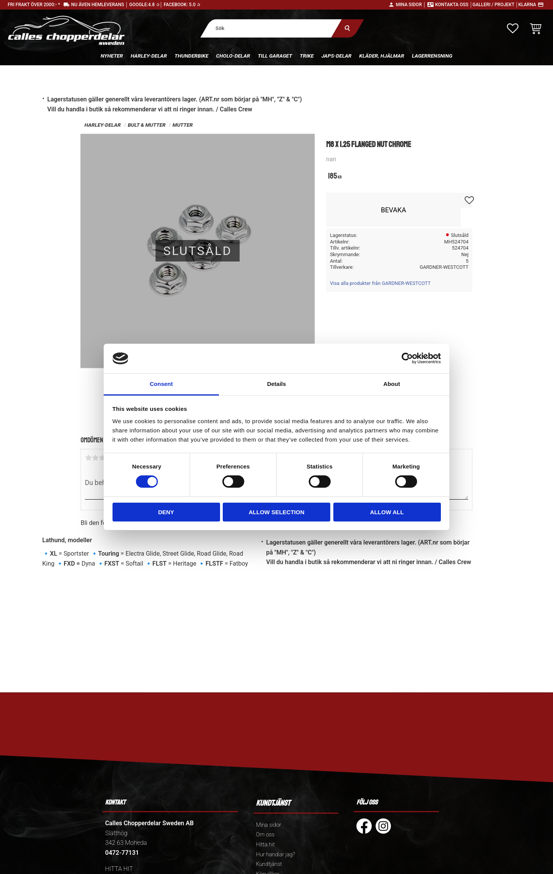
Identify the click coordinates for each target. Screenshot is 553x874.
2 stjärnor (95, 457)
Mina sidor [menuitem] (268, 825)
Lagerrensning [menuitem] (432, 56)
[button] (512, 28)
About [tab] (391, 384)
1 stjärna (88, 457)
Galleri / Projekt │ (495, 4)
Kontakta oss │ (453, 4)
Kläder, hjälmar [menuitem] (381, 56)
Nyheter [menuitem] (112, 56)
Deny (166, 512)
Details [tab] (276, 384)
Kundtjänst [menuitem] (269, 864)
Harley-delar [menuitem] (149, 56)
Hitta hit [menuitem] (265, 844)
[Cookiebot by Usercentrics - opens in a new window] (407, 358)
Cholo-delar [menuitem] (233, 56)
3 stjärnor (102, 457)
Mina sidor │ (411, 4)
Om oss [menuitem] (265, 834)
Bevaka (393, 210)
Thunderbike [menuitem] (192, 56)
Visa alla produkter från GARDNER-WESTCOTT (380, 283)
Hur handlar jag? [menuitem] (275, 854)
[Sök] (347, 28)
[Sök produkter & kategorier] (271, 28)
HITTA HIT (119, 868)
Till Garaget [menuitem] (275, 56)
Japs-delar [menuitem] (336, 56)
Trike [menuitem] (307, 56)
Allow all (387, 512)
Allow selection (277, 512)
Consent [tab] (161, 384)
